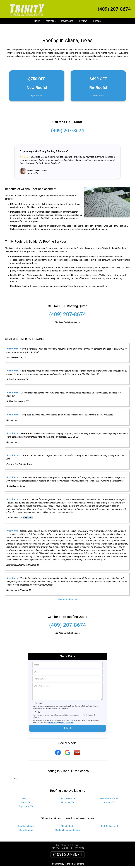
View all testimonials (67, 590)
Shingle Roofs (67, 817)
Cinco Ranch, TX (67, 789)
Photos (97, 21)
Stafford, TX (109, 793)
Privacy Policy (52, 714)
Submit (67, 719)
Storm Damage (26, 821)
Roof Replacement (109, 817)
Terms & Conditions (66, 714)
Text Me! (38, 694)
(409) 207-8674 (114, 9)
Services (51, 22)
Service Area (67, 21)
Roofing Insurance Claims (67, 821)
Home (37, 21)
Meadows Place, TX (109, 789)
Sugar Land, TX (26, 797)
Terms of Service (87, 865)
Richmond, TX (67, 793)
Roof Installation (26, 817)
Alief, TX (26, 789)
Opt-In (37, 703)
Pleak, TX (25, 793)
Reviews (83, 21)
